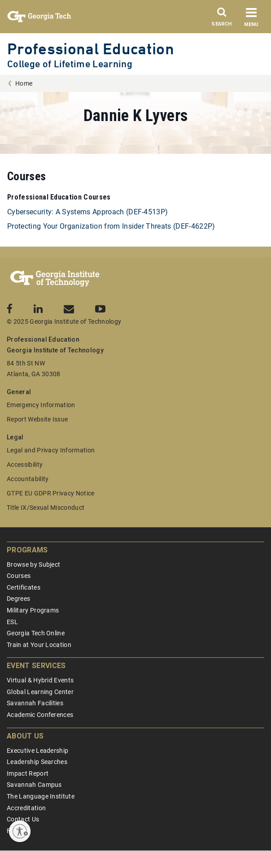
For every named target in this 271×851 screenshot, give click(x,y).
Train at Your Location (39, 644)
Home (23, 83)
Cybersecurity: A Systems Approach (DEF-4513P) (87, 212)
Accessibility (25, 464)
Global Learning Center (40, 691)
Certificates (23, 587)
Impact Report (27, 773)
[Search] (221, 19)
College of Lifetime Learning (69, 63)
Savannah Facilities (35, 703)
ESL (12, 621)
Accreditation (26, 808)
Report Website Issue (37, 419)
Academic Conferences (40, 714)
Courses (19, 575)
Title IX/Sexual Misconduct (45, 507)
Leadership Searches (37, 761)
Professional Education (90, 48)
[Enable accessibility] (20, 831)
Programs (27, 550)
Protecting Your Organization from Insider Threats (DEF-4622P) (111, 226)
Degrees (18, 598)
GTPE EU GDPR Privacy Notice (51, 493)
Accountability (27, 478)
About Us (25, 736)
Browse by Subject (33, 564)
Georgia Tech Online (36, 633)
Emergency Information (41, 404)
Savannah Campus (34, 784)
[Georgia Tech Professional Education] (55, 279)
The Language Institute (40, 796)
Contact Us (23, 819)
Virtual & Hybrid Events (40, 680)
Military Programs (33, 610)
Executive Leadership (37, 750)
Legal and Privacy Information (51, 450)
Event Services (36, 665)
